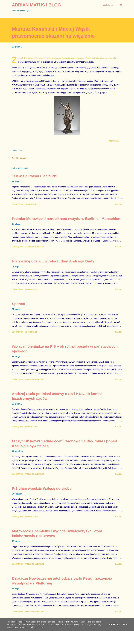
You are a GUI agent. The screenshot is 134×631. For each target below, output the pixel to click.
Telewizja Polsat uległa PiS (34, 176)
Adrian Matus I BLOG (36, 5)
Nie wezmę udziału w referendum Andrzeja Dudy (53, 261)
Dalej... (118, 204)
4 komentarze (31, 517)
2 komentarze (31, 289)
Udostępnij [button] (114, 141)
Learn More (113, 624)
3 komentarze (31, 427)
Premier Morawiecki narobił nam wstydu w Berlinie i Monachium (66, 219)
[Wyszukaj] (108, 5)
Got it (125, 624)
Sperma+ (19, 304)
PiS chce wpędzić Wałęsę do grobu (42, 488)
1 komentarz (31, 204)
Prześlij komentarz (20, 158)
